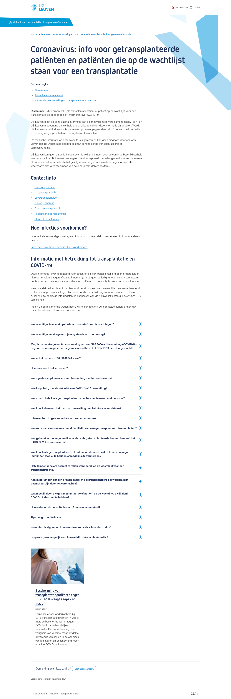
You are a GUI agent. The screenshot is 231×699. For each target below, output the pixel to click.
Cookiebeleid (40, 693)
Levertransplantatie (46, 197)
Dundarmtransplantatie (48, 208)
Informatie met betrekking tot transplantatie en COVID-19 (65, 100)
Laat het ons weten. (84, 668)
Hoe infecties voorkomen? (49, 95)
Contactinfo (41, 90)
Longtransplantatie (45, 192)
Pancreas (48, 203)
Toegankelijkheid (69, 693)
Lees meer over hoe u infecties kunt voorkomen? (59, 247)
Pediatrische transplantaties (50, 213)
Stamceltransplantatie (47, 219)
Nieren (38, 203)
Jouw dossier (181, 7)
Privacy (54, 693)
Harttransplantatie (45, 187)
